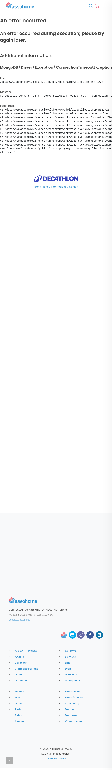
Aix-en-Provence (23, 651)
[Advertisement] (35, 547)
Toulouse (68, 715)
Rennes (17, 721)
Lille (65, 662)
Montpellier (70, 680)
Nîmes (16, 703)
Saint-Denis (70, 691)
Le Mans (68, 656)
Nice (15, 697)
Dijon (16, 674)
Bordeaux (18, 662)
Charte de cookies (56, 758)
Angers (17, 656)
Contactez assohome (19, 619)
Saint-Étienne (71, 697)
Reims (16, 715)
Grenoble (18, 680)
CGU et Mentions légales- (55, 753)
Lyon (65, 668)
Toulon (67, 709)
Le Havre (68, 651)
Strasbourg (69, 703)
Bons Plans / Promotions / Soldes (56, 186)
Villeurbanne (71, 721)
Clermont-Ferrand (24, 668)
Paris (16, 709)
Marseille (68, 674)
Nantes (17, 691)
